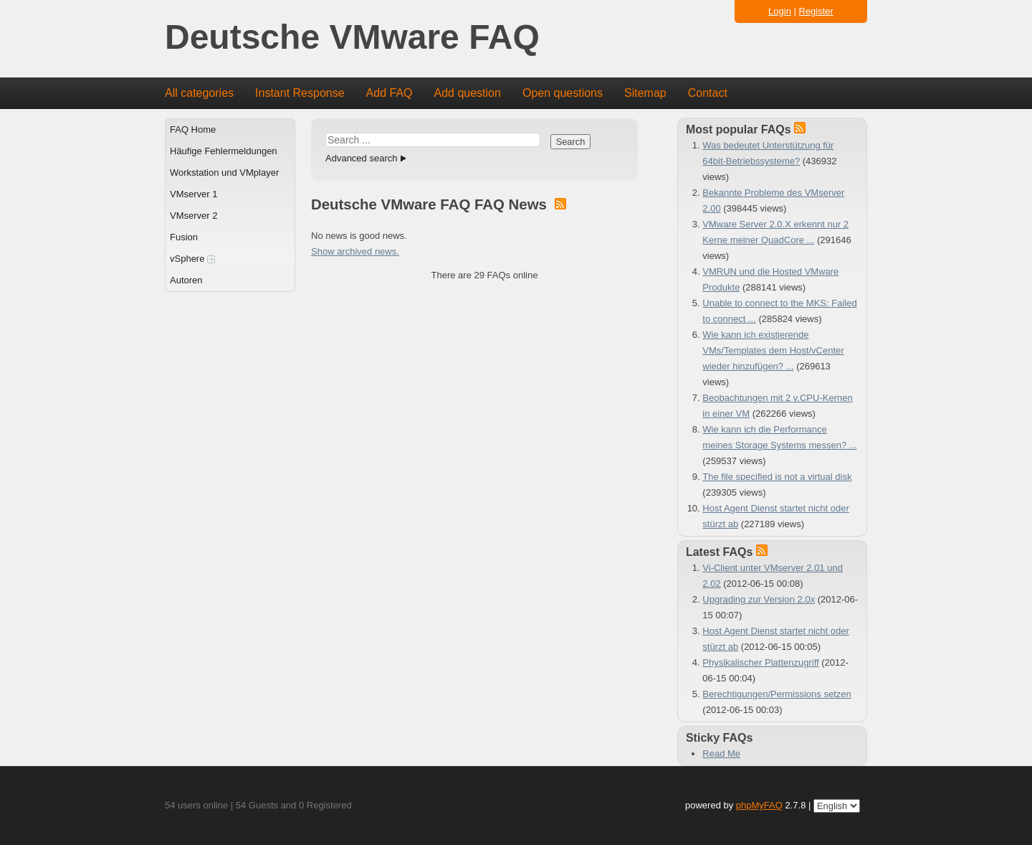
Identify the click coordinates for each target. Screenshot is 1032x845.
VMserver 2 (193, 215)
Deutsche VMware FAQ (352, 37)
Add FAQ (389, 93)
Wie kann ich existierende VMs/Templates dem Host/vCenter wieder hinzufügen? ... (773, 350)
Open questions (562, 93)
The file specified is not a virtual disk (776, 476)
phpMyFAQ (759, 805)
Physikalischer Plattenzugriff (760, 662)
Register (816, 11)
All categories (199, 93)
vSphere (192, 258)
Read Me (721, 753)
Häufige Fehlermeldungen (223, 151)
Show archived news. (355, 251)
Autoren (186, 280)
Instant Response (300, 93)
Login (779, 11)
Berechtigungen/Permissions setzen (776, 694)
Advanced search (361, 158)
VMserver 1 (193, 194)
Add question (467, 93)
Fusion (184, 237)
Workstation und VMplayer (224, 172)
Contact (707, 93)
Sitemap (645, 93)
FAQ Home (193, 129)
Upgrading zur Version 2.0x (758, 599)
